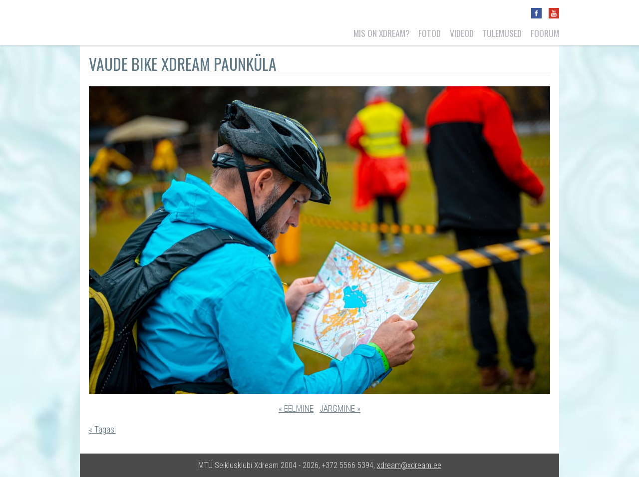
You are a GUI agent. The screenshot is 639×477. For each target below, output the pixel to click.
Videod (462, 32)
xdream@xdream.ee (409, 465)
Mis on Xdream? (381, 32)
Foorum (545, 32)
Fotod (429, 32)
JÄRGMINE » (340, 409)
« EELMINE (296, 409)
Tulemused (502, 32)
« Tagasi (102, 430)
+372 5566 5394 (347, 465)
